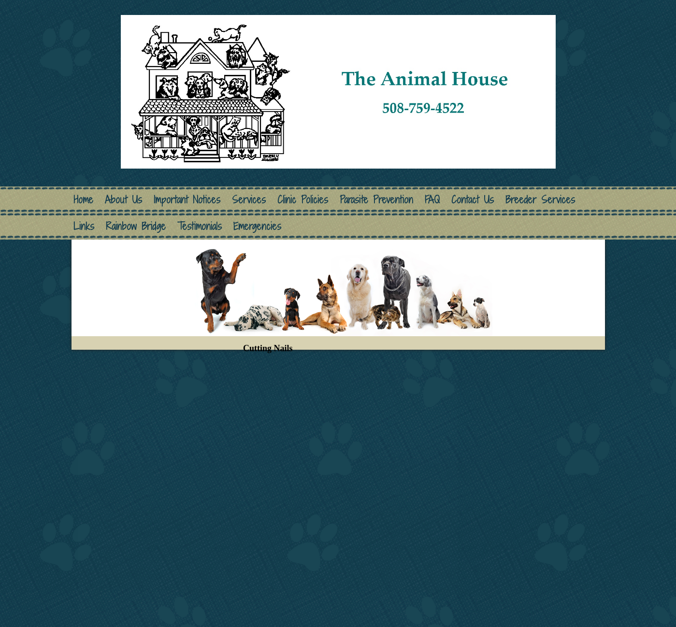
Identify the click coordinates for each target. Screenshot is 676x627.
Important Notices (187, 200)
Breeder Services (540, 200)
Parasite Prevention (376, 200)
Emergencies (257, 226)
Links (83, 226)
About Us (123, 200)
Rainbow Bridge (136, 226)
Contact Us (472, 200)
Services (249, 200)
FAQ (432, 200)
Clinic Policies (302, 200)
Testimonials (199, 226)
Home (83, 200)
